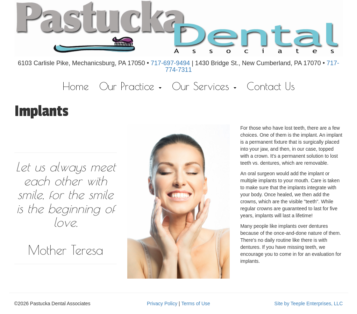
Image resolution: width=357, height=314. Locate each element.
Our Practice (130, 86)
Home (76, 86)
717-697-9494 (170, 63)
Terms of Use (195, 303)
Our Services (204, 86)
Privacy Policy (162, 303)
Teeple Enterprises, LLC (317, 303)
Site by (282, 303)
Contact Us (271, 86)
